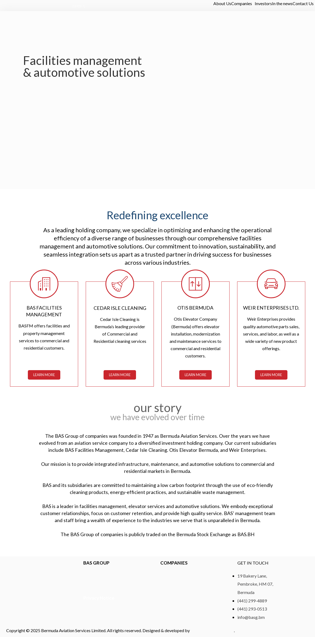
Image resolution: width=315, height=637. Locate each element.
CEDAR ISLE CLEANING (119, 308)
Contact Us (303, 3)
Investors (263, 3)
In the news (282, 3)
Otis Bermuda (195, 308)
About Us (222, 3)
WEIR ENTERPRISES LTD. (271, 308)
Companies (241, 3)
